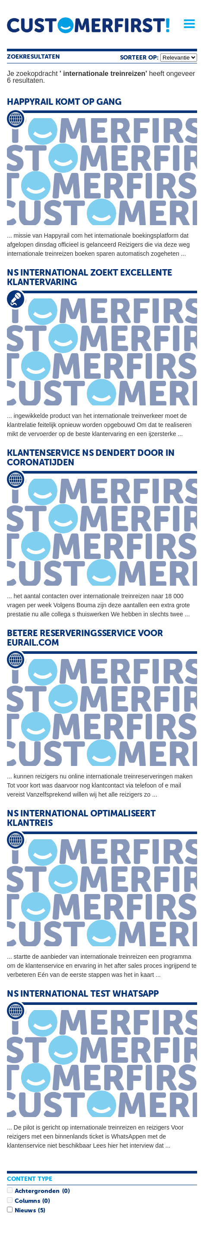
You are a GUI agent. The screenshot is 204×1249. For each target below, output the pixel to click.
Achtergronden (37, 1191)
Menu (186, 23)
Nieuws (25, 1211)
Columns (27, 1201)
